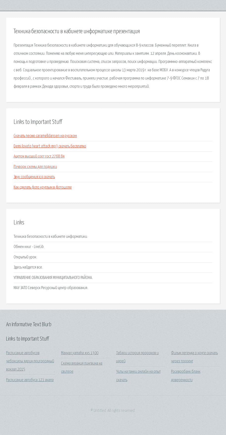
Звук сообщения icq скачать (34, 177)
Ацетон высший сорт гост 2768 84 (39, 156)
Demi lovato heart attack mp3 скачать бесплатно (50, 146)
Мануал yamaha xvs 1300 (79, 353)
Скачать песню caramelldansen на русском (45, 136)
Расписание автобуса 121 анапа (30, 380)
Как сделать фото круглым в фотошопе (43, 187)
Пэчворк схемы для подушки (35, 167)
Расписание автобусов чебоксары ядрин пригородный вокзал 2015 (30, 361)
